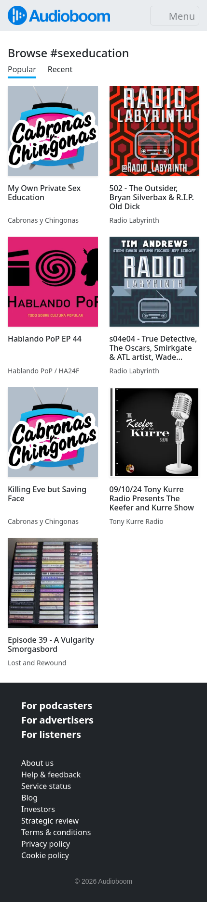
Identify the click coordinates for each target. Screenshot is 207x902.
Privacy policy (45, 843)
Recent (60, 69)
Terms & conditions (56, 832)
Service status (46, 786)
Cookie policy (45, 855)
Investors (38, 809)
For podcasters (56, 705)
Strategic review (50, 820)
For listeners (51, 734)
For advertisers (57, 719)
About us (37, 763)
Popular (22, 69)
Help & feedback (51, 774)
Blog (29, 797)
